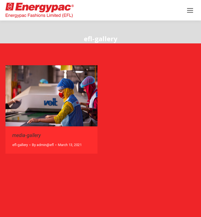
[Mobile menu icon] (190, 10)
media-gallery (26, 135)
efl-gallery (20, 145)
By (43, 145)
